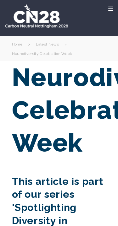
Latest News (47, 44)
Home (17, 44)
